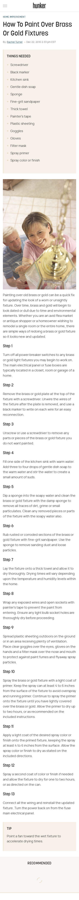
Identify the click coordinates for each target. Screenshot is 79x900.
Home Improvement (14, 17)
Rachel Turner (15, 42)
